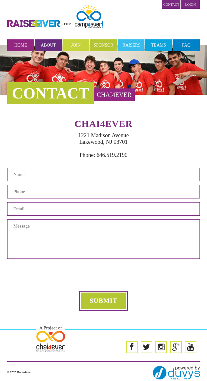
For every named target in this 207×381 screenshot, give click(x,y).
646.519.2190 (112, 155)
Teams (158, 45)
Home (20, 45)
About (48, 45)
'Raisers (131, 45)
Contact (171, 4)
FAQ (186, 45)
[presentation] (103, 275)
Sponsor (103, 45)
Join (76, 45)
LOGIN (190, 4)
